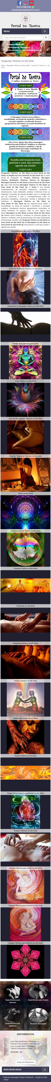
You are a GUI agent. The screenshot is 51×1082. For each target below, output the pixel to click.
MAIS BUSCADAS (12, 1069)
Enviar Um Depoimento (25, 1062)
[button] (4, 49)
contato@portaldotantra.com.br (25, 10)
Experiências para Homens (13, 994)
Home (3, 65)
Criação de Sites (41, 1077)
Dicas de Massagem (38, 1016)
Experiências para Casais (38, 993)
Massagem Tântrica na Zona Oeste (18, 65)
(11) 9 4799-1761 (24, 7)
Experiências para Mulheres (13, 1017)
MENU (7, 31)
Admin (6, 1080)
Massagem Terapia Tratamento (22, 1077)
